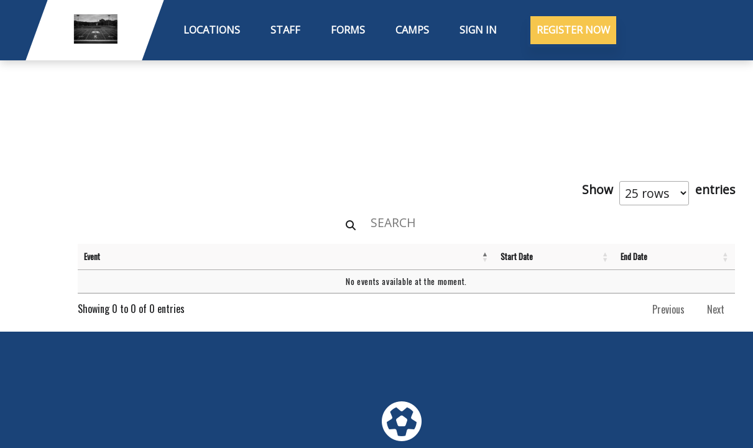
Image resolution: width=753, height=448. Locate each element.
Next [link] (715, 309)
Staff (285, 30)
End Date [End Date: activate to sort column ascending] (634, 256)
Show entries (658, 193)
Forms (348, 30)
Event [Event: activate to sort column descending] (92, 256)
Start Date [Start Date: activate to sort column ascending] (517, 256)
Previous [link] (668, 309)
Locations (211, 30)
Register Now (573, 30)
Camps (412, 30)
